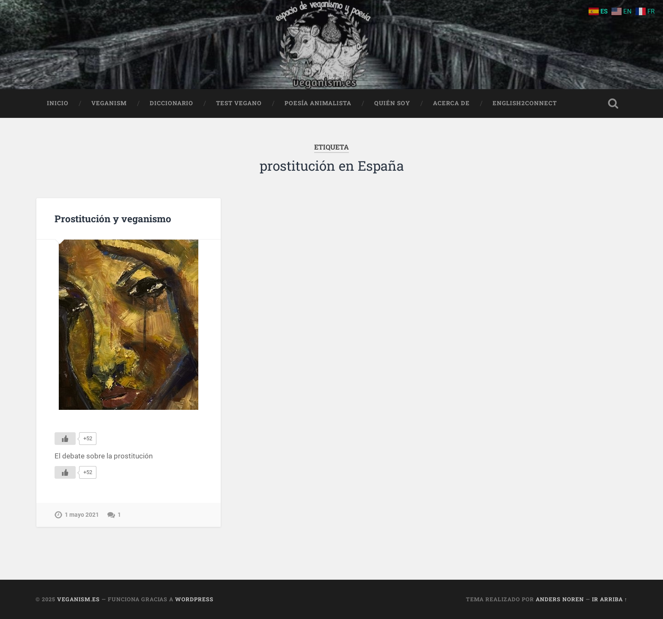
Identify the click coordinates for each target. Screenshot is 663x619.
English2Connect (525, 103)
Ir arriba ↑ (609, 599)
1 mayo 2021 (82, 514)
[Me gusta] (65, 438)
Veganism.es (78, 599)
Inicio (57, 103)
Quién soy (392, 103)
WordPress (194, 599)
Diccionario (171, 103)
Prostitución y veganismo (113, 218)
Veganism (109, 103)
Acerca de (451, 103)
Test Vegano (239, 103)
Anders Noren (560, 599)
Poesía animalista (318, 103)
